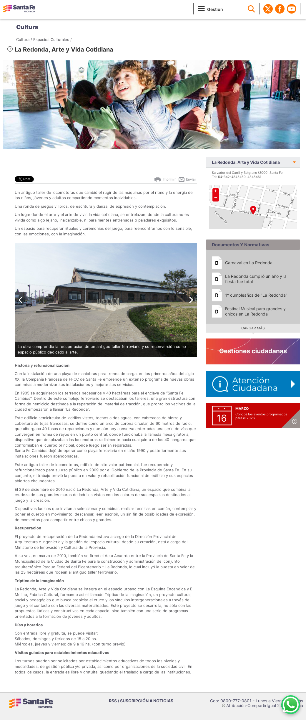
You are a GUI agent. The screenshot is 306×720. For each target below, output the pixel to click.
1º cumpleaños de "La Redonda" (256, 295)
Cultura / (24, 39)
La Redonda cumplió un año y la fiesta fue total (256, 279)
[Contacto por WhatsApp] (290, 704)
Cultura (27, 27)
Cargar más (253, 328)
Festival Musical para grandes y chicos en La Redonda (255, 311)
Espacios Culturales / (52, 39)
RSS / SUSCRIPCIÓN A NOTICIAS (141, 700)
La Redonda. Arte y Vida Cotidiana (246, 162)
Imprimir (165, 179)
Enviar (187, 179)
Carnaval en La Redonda (248, 262)
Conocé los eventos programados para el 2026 (261, 416)
